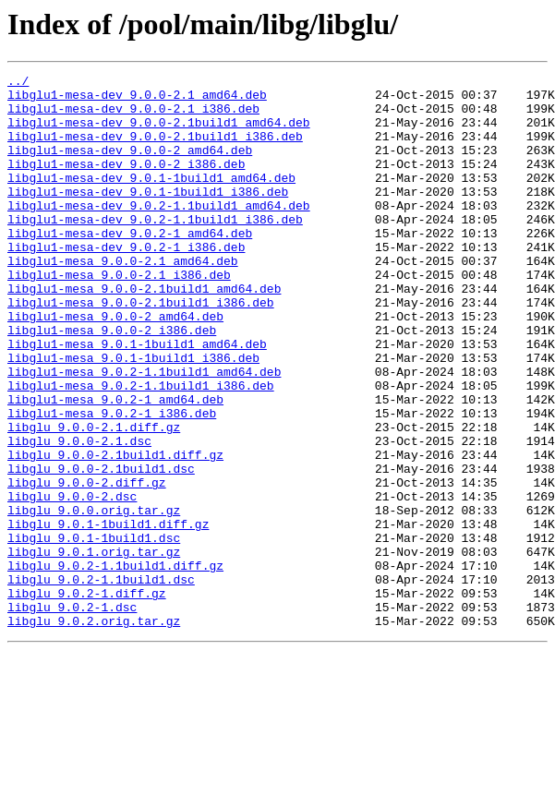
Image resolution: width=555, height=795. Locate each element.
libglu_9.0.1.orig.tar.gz (93, 648)
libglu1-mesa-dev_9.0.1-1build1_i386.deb (147, 216)
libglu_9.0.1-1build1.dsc (93, 631)
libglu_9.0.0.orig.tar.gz (93, 598)
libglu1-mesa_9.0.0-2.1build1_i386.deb (140, 349)
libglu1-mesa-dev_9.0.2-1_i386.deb (126, 282)
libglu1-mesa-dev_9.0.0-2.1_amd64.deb (137, 99)
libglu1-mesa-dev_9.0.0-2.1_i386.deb (133, 116)
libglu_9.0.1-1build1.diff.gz (108, 615)
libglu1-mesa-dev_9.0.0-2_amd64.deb (129, 166)
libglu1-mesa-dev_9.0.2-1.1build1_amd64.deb (158, 232)
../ (18, 83)
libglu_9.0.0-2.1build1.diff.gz (115, 532)
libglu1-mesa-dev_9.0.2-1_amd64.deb (129, 266)
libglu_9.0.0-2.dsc (72, 581)
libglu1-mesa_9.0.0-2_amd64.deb (115, 365)
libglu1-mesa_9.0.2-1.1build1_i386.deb (140, 448)
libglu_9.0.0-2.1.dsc (79, 515)
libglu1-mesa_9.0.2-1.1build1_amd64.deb (144, 432)
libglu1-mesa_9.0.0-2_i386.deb (111, 382)
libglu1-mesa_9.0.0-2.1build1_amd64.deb (144, 332)
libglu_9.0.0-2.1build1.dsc (101, 548)
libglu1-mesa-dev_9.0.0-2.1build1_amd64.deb (158, 133)
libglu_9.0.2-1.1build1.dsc (101, 681)
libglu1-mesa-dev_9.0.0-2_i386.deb (126, 183)
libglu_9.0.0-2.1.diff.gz (93, 498)
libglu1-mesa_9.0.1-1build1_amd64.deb (137, 399)
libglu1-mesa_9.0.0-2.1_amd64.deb (122, 299)
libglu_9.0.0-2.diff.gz (86, 565)
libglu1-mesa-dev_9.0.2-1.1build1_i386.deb (155, 249)
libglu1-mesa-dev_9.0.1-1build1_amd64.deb (151, 199)
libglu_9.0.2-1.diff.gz (86, 698)
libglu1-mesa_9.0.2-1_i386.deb (111, 482)
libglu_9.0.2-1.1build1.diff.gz (115, 664)
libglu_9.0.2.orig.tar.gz (93, 731)
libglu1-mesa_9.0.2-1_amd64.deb (115, 465)
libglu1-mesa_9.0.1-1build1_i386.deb (133, 415)
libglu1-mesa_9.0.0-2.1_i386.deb (119, 315)
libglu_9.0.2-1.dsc (72, 714)
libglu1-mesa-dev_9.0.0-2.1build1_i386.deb (155, 149)
